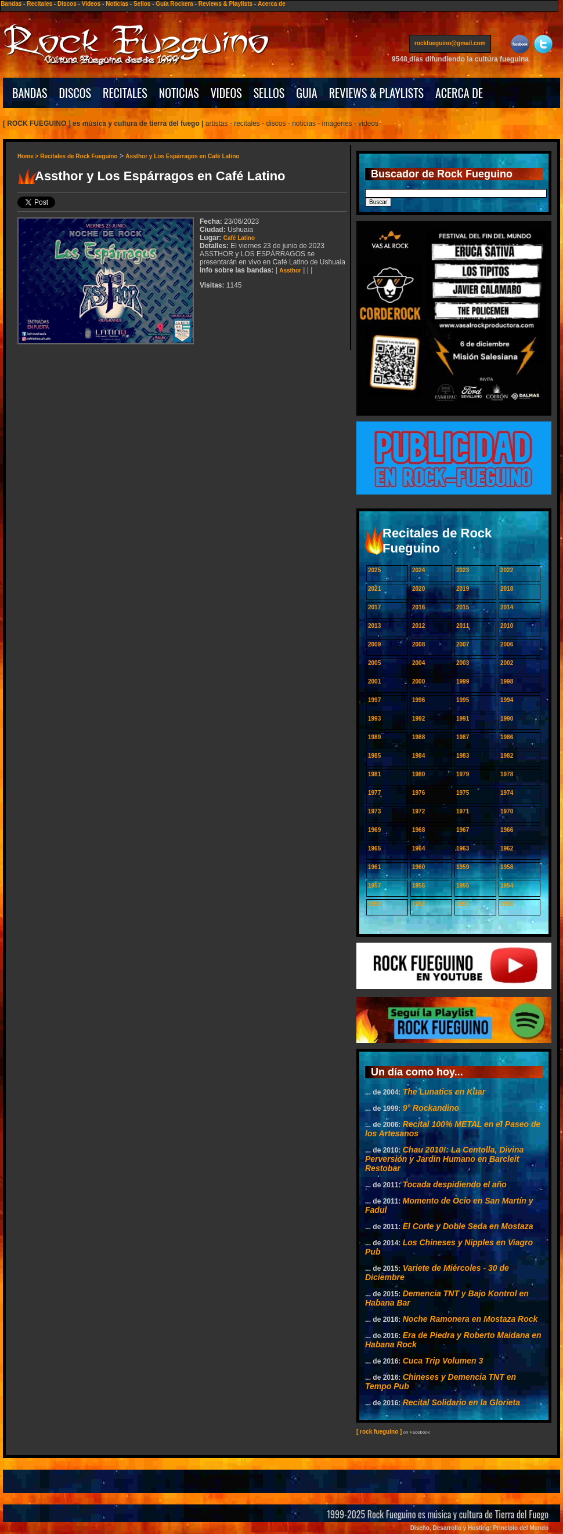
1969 (374, 830)
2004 (418, 663)
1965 (374, 848)
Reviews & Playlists (225, 4)
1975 (462, 793)
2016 (418, 607)
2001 (374, 681)
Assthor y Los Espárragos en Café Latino (182, 156)
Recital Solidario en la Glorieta (461, 1402)
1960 (418, 867)
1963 (462, 848)
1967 (462, 830)
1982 (506, 756)
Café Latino (239, 238)
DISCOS (75, 92)
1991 (462, 718)
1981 (374, 774)
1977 (374, 793)
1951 (462, 904)
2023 (462, 570)
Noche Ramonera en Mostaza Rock (470, 1319)
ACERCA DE (459, 92)
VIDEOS (226, 92)
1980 (418, 774)
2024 (418, 570)
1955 (462, 885)
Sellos (141, 4)
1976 (418, 793)
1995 (462, 700)
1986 (506, 737)
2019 (462, 589)
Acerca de (272, 4)
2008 (418, 644)
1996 (418, 700)
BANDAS (30, 92)
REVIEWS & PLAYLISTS (376, 92)
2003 (462, 663)
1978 (506, 774)
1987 (462, 737)
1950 (506, 904)
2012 (418, 626)
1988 (418, 737)
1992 (418, 718)
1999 (462, 681)
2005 (374, 663)
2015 (462, 607)
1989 (374, 737)
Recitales (39, 4)
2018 (506, 589)
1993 (374, 718)
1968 (418, 830)
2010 (506, 626)
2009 (374, 644)
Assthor (290, 270)
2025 (374, 570)
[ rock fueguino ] (379, 1431)
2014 (506, 607)
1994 (506, 700)
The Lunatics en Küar (444, 1091)
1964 (418, 848)
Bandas (11, 4)
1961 (374, 867)
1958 (506, 867)
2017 (374, 607)
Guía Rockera (174, 4)
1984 (418, 756)
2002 (506, 663)
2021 (374, 589)
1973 (374, 811)
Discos (67, 4)
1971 (462, 811)
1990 (506, 718)
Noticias (117, 4)
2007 (462, 644)
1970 (506, 811)
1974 (506, 793)
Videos (91, 4)
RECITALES (125, 92)
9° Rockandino (431, 1108)
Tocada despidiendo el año (455, 1184)
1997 (374, 700)
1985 (374, 756)
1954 (506, 885)
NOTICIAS (179, 92)
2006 (506, 644)
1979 (462, 774)
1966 (506, 830)
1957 (374, 885)
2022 (506, 570)
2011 (462, 626)
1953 (374, 904)
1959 (462, 867)
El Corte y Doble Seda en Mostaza (468, 1226)
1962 (506, 848)
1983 (462, 756)
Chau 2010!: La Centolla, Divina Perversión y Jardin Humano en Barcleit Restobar (444, 1159)
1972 (418, 811)
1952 (418, 904)
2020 (418, 589)
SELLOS (269, 92)
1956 (418, 885)
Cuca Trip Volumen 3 (443, 1360)
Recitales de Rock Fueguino (78, 156)
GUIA (306, 92)
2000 (418, 681)
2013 (374, 626)
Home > (28, 156)
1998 (506, 681)
